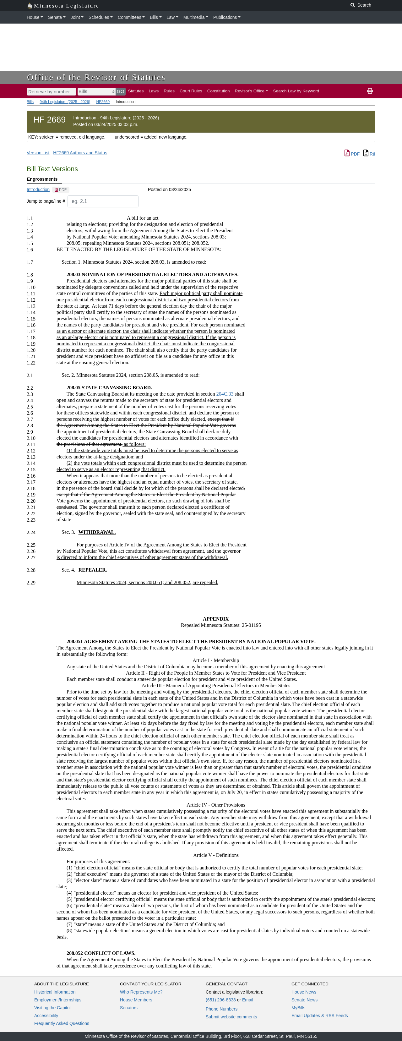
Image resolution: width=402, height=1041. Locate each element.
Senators (129, 1007)
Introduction (38, 189)
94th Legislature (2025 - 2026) (65, 102)
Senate (55, 17)
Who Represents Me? (141, 991)
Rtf (369, 153)
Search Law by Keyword (296, 91)
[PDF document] (60, 190)
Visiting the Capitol (52, 1007)
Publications (225, 17)
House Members (136, 999)
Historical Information (55, 991)
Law (171, 17)
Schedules (99, 17)
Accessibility (46, 1015)
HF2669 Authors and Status (80, 152)
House (33, 17)
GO (120, 91)
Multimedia (194, 17)
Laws (154, 91)
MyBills (298, 1007)
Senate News (304, 999)
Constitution (218, 91)
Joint (75, 17)
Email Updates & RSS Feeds (319, 1015)
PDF (352, 153)
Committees (129, 17)
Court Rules (191, 91)
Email (247, 999)
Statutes (136, 91)
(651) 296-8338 (221, 999)
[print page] (370, 91)
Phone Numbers (221, 1008)
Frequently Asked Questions (61, 1023)
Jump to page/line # (46, 201)
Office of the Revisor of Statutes (96, 77)
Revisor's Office (250, 91)
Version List (38, 152)
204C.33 (225, 394)
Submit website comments (231, 1016)
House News (303, 991)
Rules (169, 91)
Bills (154, 17)
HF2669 (103, 102)
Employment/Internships (57, 999)
